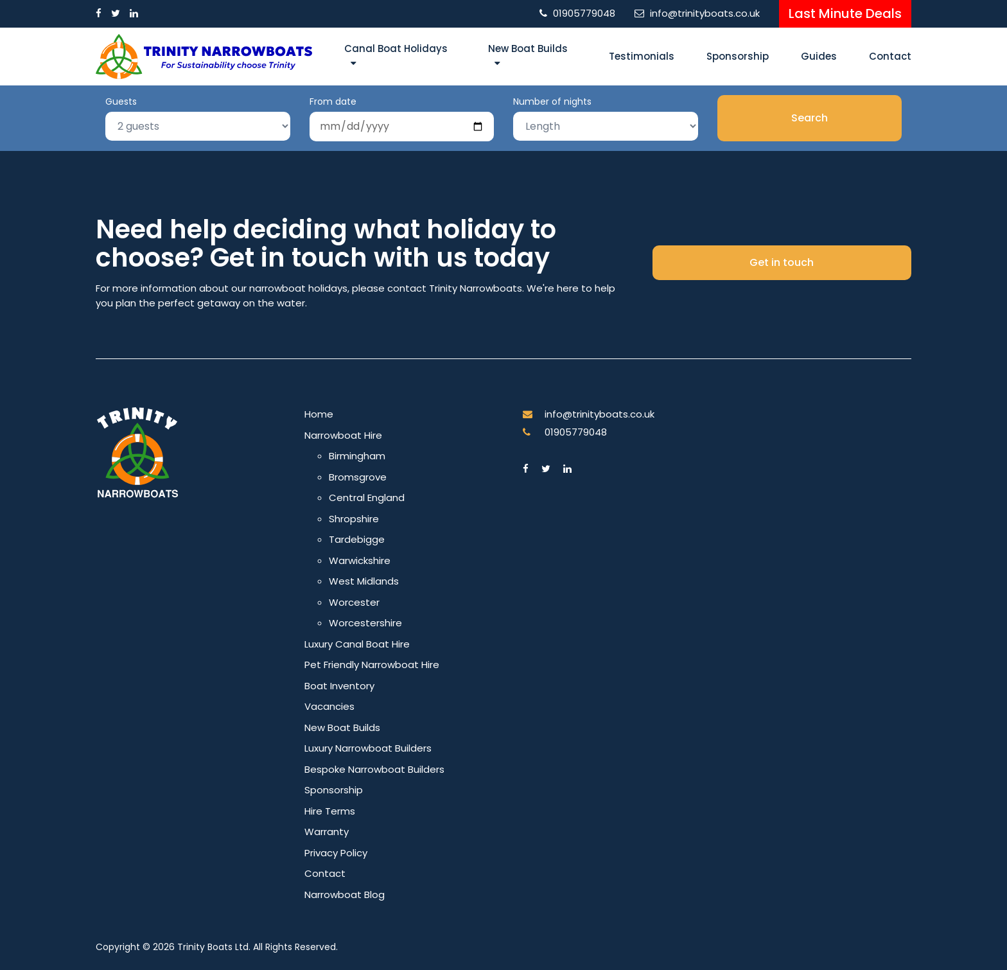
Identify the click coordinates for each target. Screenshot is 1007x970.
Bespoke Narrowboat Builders (374, 769)
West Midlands (364, 581)
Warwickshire (359, 560)
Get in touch (781, 262)
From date (333, 101)
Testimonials (641, 56)
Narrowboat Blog (344, 894)
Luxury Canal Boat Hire (357, 644)
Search (809, 117)
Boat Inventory (339, 685)
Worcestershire (365, 623)
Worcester (354, 602)
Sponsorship (737, 56)
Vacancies (329, 706)
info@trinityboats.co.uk (705, 13)
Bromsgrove (358, 477)
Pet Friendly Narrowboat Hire (371, 664)
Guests (121, 101)
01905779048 (584, 13)
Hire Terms (329, 811)
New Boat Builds (528, 48)
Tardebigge (357, 539)
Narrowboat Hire (343, 435)
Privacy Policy (335, 853)
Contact (890, 56)
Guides (819, 56)
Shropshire (354, 518)
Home (318, 414)
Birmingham (357, 456)
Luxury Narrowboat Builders (368, 748)
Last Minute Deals (845, 13)
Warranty (326, 831)
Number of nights (552, 101)
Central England (367, 497)
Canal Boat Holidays (396, 48)
